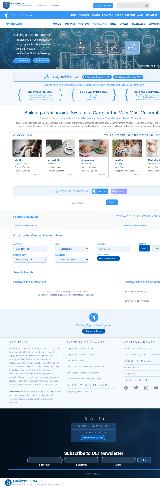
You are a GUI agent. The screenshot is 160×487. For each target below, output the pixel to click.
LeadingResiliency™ (75, 360)
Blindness (52, 164)
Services (96, 15)
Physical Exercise (22, 171)
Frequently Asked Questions (79, 391)
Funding (119, 15)
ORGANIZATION (99, 24)
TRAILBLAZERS (138, 24)
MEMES (113, 24)
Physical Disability (56, 171)
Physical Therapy (22, 167)
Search (144, 248)
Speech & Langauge (90, 167)
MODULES (124, 24)
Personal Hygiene (89, 171)
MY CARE (57, 24)
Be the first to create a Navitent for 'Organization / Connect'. (66, 295)
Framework (83, 15)
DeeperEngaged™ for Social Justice (82, 348)
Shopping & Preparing (124, 171)
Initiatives (107, 15)
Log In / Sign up (103, 5)
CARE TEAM (83, 24)
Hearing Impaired (55, 167)
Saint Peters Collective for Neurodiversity (85, 366)
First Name (44, 465)
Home (73, 15)
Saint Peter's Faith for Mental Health (83, 372)
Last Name (81, 465)
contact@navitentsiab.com (94, 432)
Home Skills (86, 164)
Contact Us (151, 15)
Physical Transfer (22, 164)
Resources (130, 15)
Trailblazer (42, 5)
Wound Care (153, 167)
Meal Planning (121, 167)
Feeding (118, 164)
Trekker (55, 5)
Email (118, 465)
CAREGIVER (70, 24)
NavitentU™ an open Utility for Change (84, 378)
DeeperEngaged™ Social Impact (81, 354)
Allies (141, 15)
